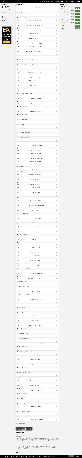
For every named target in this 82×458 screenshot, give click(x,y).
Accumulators (42, 1)
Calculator (67, 1)
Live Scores (52, 1)
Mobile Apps (78, 1)
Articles (62, 1)
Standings (72, 1)
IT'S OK (71, 456)
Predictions (36, 1)
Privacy (77, 456)
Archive (47, 1)
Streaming (58, 1)
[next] (57, 7)
